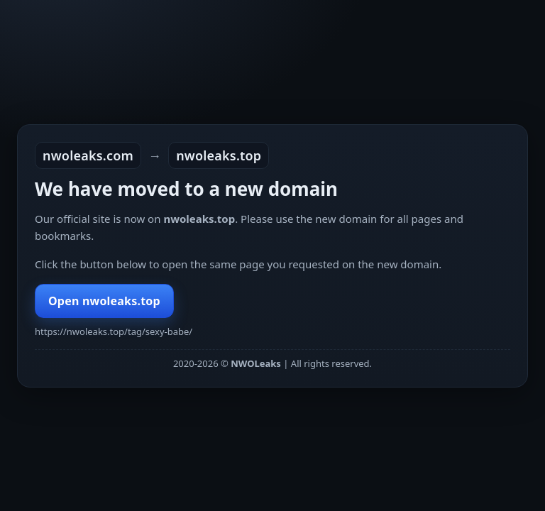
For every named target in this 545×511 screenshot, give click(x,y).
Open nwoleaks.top (104, 301)
